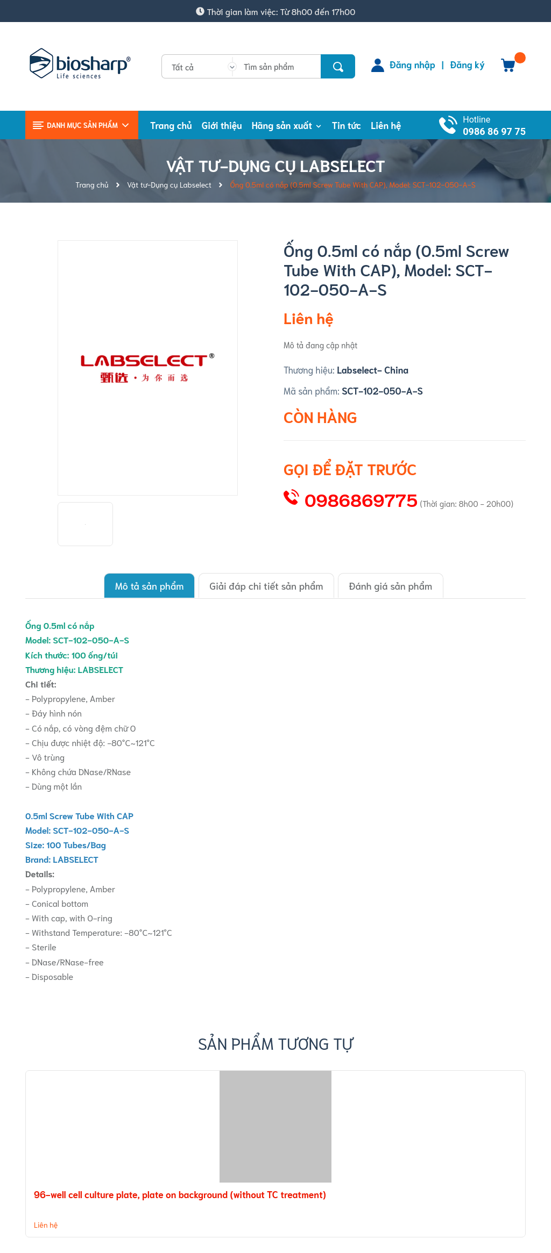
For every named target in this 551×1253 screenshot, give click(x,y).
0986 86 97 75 (494, 131)
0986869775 (361, 499)
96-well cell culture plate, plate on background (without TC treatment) (180, 1193)
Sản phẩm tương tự (276, 1042)
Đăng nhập (412, 64)
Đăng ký (467, 64)
